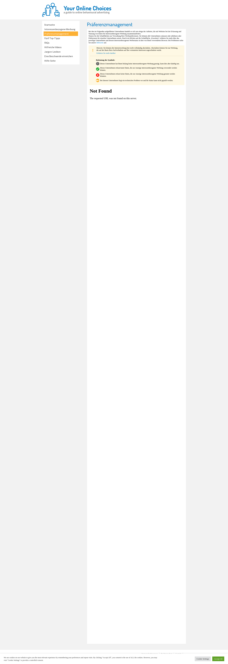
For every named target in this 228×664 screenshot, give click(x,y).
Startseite (49, 24)
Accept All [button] (218, 659)
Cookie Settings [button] (203, 659)
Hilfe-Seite (50, 60)
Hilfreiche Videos (53, 47)
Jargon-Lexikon (52, 51)
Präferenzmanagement (56, 33)
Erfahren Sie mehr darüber (106, 53)
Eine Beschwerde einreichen (58, 56)
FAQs (46, 42)
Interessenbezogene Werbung (59, 29)
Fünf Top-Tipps (52, 38)
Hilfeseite (100, 43)
